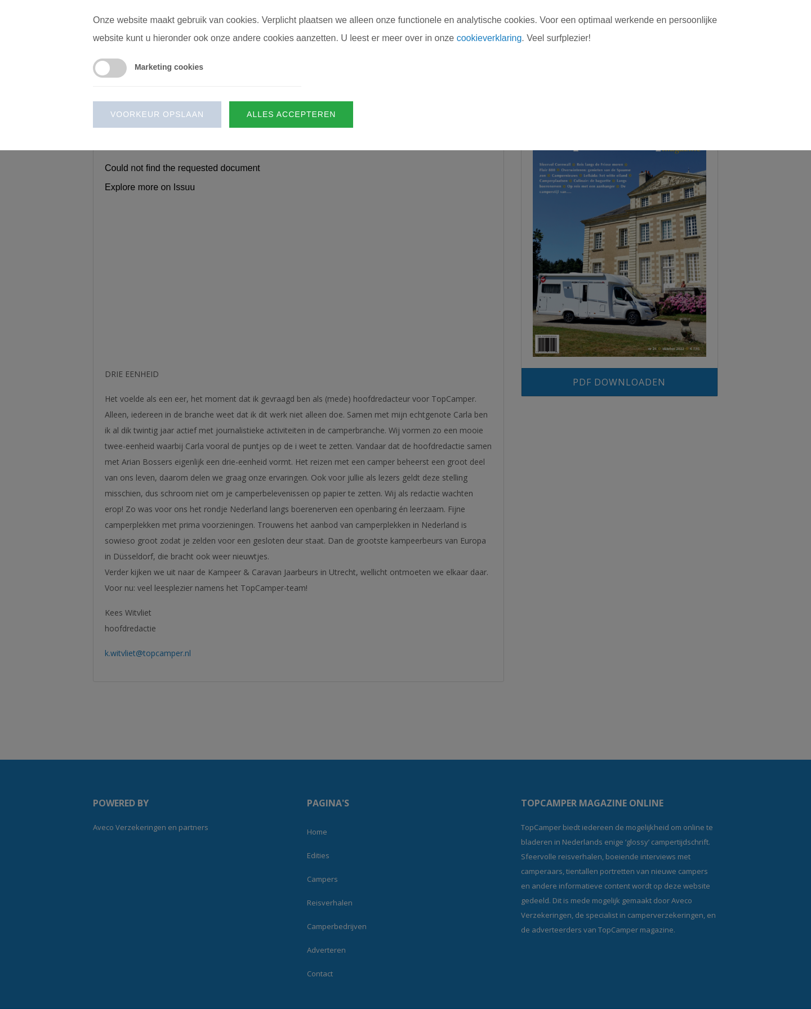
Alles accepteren (291, 114)
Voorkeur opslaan (157, 114)
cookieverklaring (489, 38)
